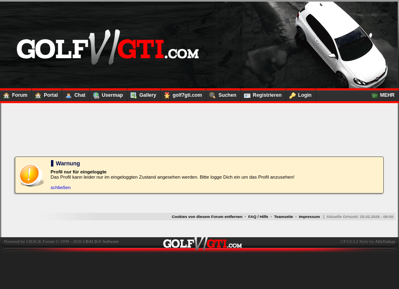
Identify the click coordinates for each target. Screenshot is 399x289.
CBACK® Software (100, 241)
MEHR (381, 93)
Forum (13, 93)
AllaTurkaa (385, 241)
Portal (45, 93)
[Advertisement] (199, 129)
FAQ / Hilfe (258, 216)
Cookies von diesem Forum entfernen (207, 216)
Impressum (309, 216)
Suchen (221, 93)
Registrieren (261, 93)
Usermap (106, 93)
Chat (73, 93)
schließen (61, 187)
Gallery (141, 93)
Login (299, 93)
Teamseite (283, 216)
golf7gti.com (181, 93)
